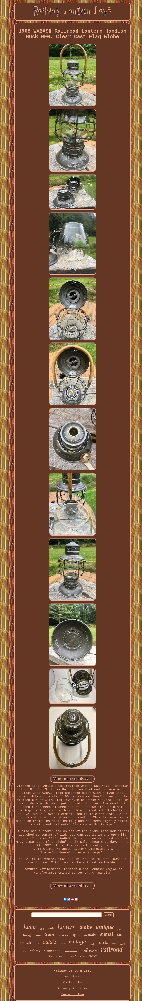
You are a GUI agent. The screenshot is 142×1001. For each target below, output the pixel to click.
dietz (103, 942)
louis (51, 928)
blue (50, 956)
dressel (71, 956)
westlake (90, 935)
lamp (29, 926)
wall (41, 928)
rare (120, 934)
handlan (93, 944)
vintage (77, 941)
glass (119, 929)
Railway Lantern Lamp (72, 970)
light (75, 934)
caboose (63, 935)
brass (82, 956)
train (49, 934)
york (63, 943)
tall (24, 951)
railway (89, 950)
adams (35, 951)
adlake (50, 942)
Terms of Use (72, 994)
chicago (27, 935)
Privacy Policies (72, 988)
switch (25, 942)
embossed (52, 951)
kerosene (70, 951)
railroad (112, 949)
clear (38, 935)
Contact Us (72, 982)
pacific (123, 944)
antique (105, 927)
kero (113, 943)
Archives (72, 976)
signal (106, 934)
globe (86, 927)
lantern (67, 926)
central (59, 956)
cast (37, 943)
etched (93, 956)
